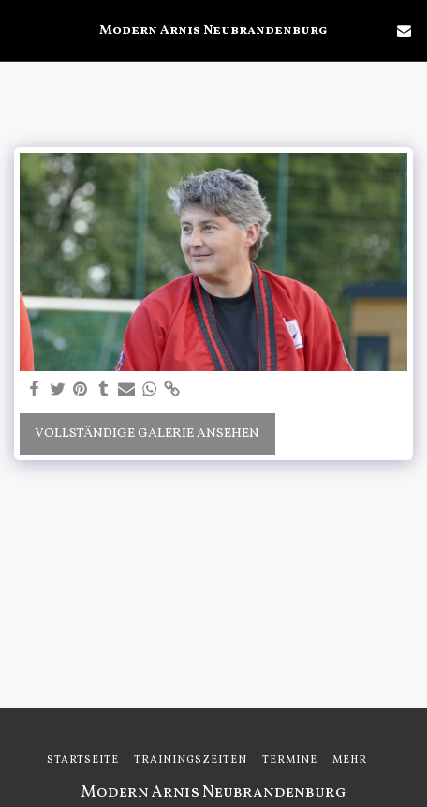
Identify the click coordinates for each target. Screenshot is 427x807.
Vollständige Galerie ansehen (147, 433)
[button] (21, 30)
